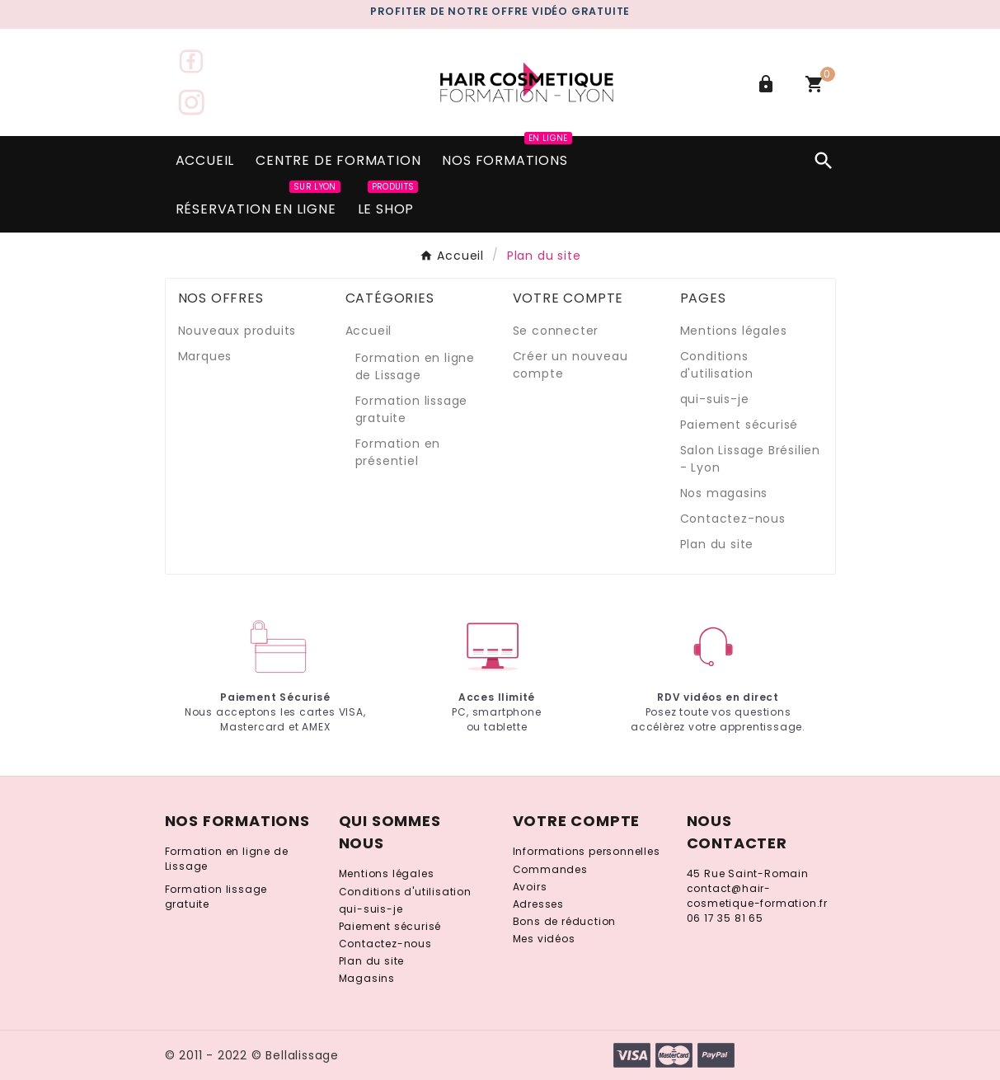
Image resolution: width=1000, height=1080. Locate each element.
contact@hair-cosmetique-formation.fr (757, 895)
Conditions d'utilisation (717, 365)
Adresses (538, 904)
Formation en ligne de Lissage (415, 366)
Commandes (550, 869)
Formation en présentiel (398, 452)
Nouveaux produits (237, 330)
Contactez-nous (733, 518)
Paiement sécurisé (739, 424)
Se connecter (556, 330)
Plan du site (717, 544)
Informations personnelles (586, 851)
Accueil (368, 330)
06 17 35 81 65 (725, 918)
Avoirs (530, 887)
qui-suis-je (714, 399)
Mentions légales (733, 330)
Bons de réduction (565, 921)
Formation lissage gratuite (216, 896)
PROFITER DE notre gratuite (500, 11)
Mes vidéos (544, 939)
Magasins (367, 978)
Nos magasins (724, 493)
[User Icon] (768, 84)
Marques (205, 356)
